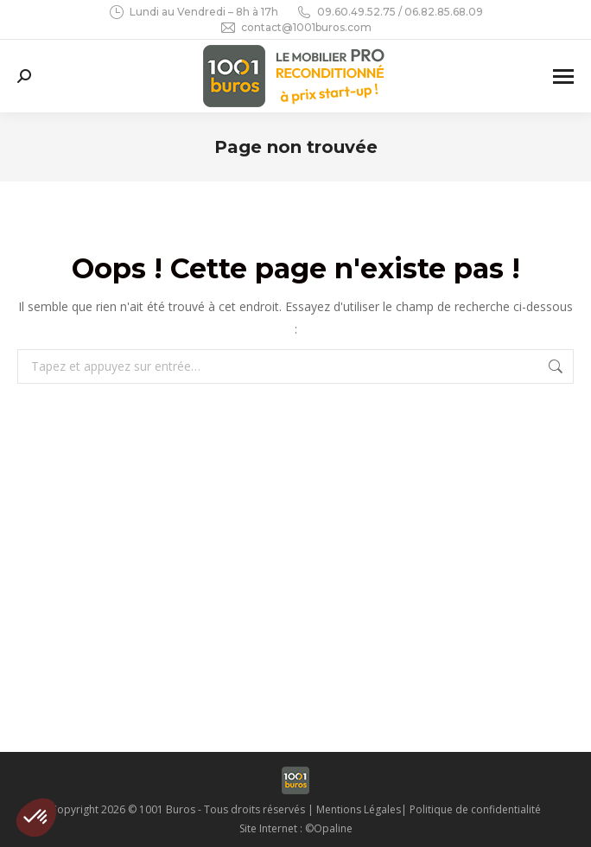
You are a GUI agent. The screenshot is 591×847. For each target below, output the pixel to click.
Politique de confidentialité (475, 809)
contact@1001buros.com (295, 27)
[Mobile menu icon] (563, 76)
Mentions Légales (358, 809)
